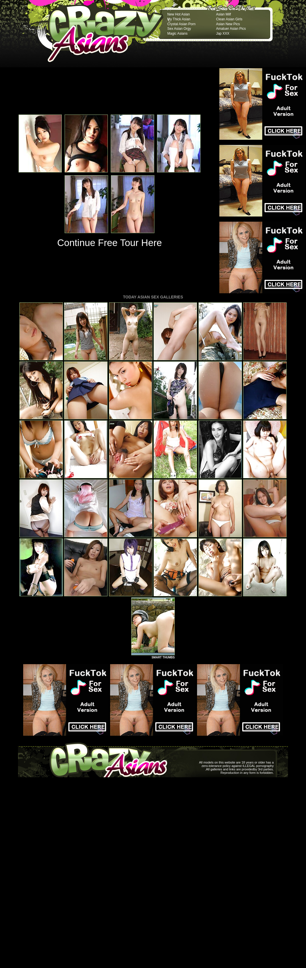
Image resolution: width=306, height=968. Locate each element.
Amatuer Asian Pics (231, 29)
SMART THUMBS (163, 657)
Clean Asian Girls (229, 19)
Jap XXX (222, 34)
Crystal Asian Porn (181, 24)
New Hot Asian (178, 14)
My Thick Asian (178, 19)
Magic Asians (177, 34)
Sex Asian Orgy (179, 29)
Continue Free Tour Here (109, 242)
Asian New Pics (228, 24)
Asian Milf (223, 14)
